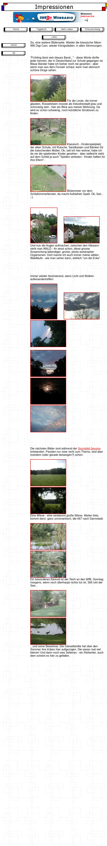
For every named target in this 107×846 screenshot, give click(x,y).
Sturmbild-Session (89, 448)
